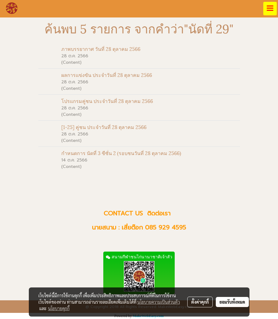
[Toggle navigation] (270, 8)
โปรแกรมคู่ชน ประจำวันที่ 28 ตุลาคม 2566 (107, 100)
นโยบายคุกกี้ (59, 308)
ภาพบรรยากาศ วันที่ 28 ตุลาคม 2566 (100, 48)
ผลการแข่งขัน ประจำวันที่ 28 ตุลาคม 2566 (106, 74)
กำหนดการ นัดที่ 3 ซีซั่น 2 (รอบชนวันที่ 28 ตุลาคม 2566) (121, 153)
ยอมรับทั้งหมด (232, 302)
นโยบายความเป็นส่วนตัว (158, 302)
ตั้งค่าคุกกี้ (200, 302)
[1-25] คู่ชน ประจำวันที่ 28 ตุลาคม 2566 (104, 127)
